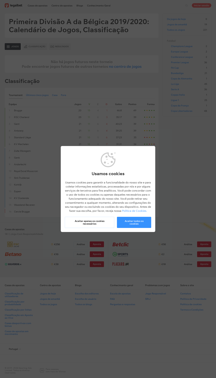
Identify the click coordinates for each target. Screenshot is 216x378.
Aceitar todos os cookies (134, 222)
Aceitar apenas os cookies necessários (89, 222)
